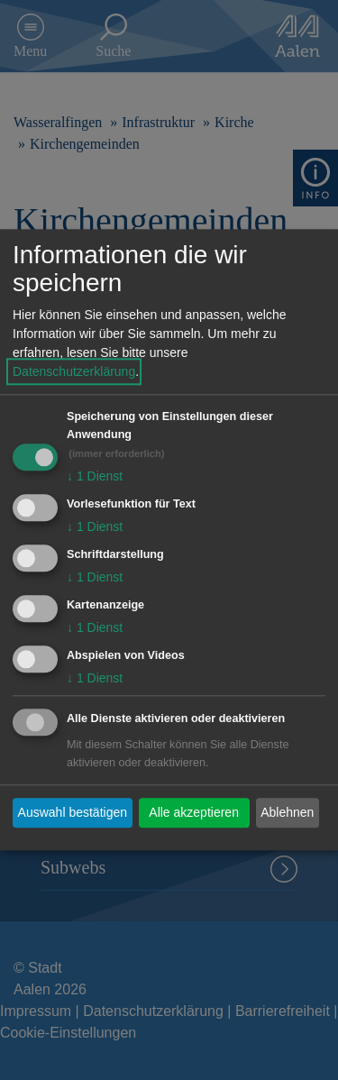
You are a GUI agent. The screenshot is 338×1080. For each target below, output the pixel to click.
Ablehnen (287, 812)
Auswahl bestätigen (72, 812)
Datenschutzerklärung (74, 372)
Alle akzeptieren (194, 812)
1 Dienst (95, 477)
